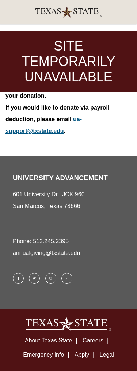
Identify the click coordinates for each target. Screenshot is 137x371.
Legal (107, 355)
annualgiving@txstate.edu (46, 253)
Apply (82, 355)
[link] (68, 12)
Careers (93, 340)
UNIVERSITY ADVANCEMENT (60, 178)
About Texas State (48, 340)
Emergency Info (43, 355)
